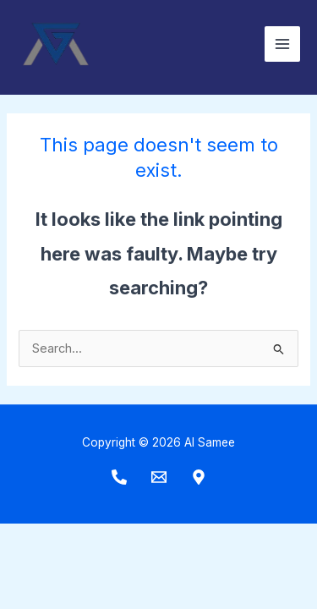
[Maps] (198, 477)
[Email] (159, 477)
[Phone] (119, 477)
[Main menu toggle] (282, 44)
